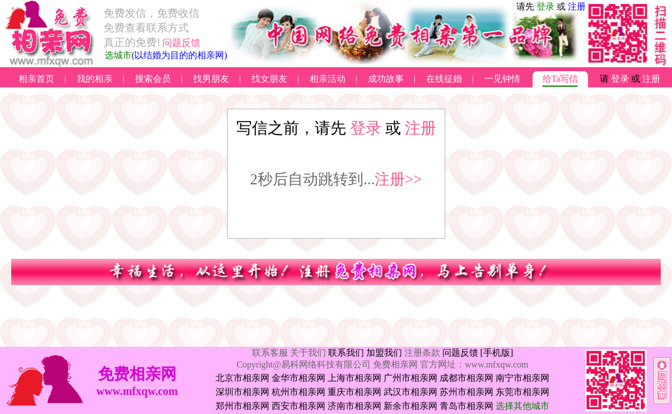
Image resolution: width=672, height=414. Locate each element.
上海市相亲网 (354, 378)
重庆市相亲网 (354, 392)
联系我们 (346, 352)
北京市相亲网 (242, 378)
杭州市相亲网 (298, 392)
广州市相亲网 (410, 378)
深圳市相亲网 (242, 392)
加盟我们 (384, 352)
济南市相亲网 (354, 406)
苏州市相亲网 (466, 392)
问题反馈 (460, 352)
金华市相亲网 (298, 378)
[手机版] (497, 352)
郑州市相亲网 (242, 406)
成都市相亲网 (466, 378)
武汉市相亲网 (410, 392)
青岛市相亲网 (466, 406)
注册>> (398, 179)
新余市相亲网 (410, 406)
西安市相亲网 (298, 406)
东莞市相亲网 (522, 392)
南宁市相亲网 (522, 378)
